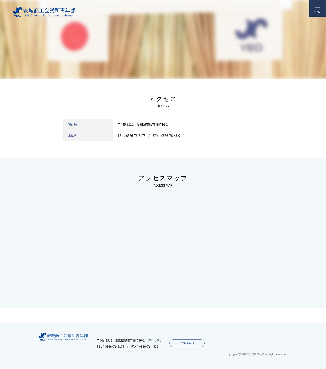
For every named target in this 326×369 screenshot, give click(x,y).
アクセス (154, 340)
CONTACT (186, 343)
